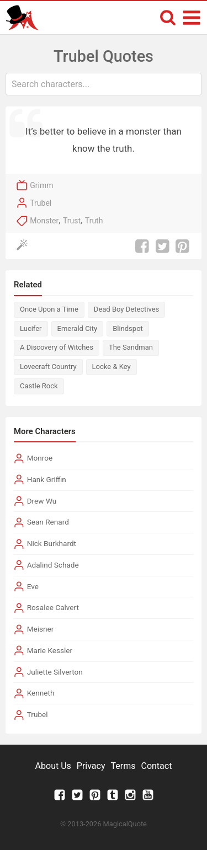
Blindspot (128, 328)
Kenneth (41, 692)
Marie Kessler (49, 650)
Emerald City (77, 328)
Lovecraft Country (48, 366)
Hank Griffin (46, 479)
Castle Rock (39, 386)
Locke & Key (111, 366)
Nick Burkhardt (51, 543)
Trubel (40, 203)
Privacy (91, 766)
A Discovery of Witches (56, 347)
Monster (44, 220)
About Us (53, 766)
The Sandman (131, 347)
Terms (123, 766)
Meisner (40, 628)
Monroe (40, 457)
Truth (94, 220)
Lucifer (31, 328)
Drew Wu (42, 500)
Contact (156, 766)
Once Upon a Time (49, 309)
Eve (33, 586)
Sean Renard (48, 521)
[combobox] (103, 84)
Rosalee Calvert (53, 607)
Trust (72, 220)
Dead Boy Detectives (126, 309)
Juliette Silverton (55, 671)
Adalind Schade (53, 564)
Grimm (41, 185)
